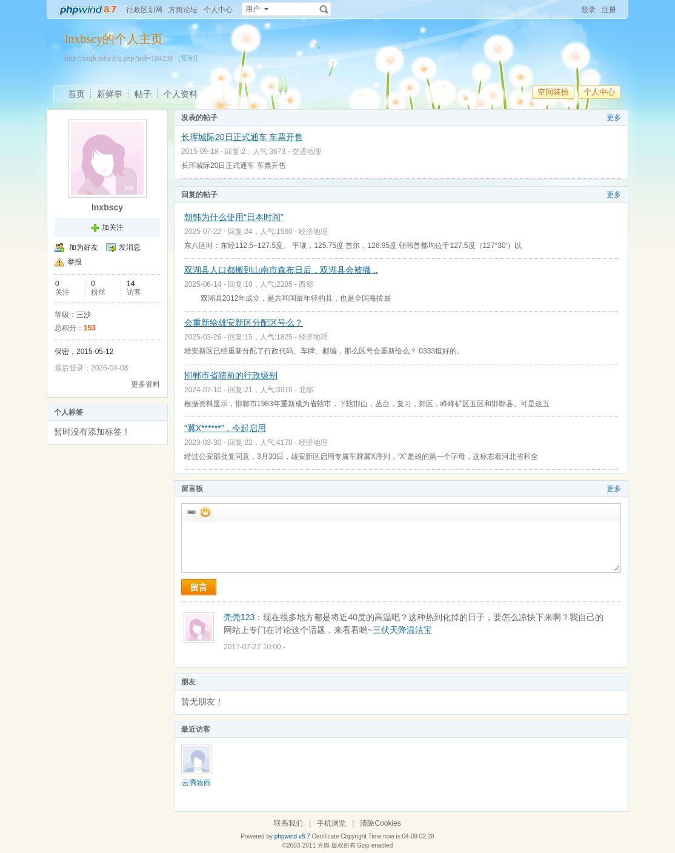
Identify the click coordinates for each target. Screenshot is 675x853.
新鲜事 (109, 94)
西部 (306, 284)
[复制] (188, 58)
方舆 (324, 845)
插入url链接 (190, 511)
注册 (609, 9)
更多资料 (145, 384)
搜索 (324, 9)
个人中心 (218, 9)
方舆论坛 (183, 9)
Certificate (325, 836)
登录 (588, 9)
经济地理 (313, 231)
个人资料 (181, 94)
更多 (614, 117)
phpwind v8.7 (292, 836)
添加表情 (204, 511)
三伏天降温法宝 (402, 630)
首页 (76, 94)
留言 (198, 587)
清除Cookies (380, 823)
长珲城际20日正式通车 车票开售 (242, 137)
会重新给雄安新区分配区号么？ (243, 322)
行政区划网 (144, 9)
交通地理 (306, 151)
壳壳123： (243, 617)
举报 (74, 262)
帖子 (143, 94)
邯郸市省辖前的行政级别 (231, 375)
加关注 (113, 227)
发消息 (130, 247)
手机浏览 (331, 823)
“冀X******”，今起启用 (225, 428)
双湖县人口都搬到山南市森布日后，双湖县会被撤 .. (281, 270)
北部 (306, 390)
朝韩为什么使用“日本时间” (233, 217)
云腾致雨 (196, 782)
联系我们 (288, 823)
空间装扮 (553, 91)
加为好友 (83, 247)
